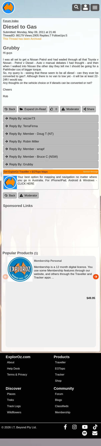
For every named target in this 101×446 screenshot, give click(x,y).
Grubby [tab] (19, 164)
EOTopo (60, 368)
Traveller (60, 362)
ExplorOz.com (18, 357)
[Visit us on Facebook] (65, 427)
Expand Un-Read (33, 109)
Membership (62, 412)
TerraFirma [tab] (21, 126)
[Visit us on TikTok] (95, 427)
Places (11, 394)
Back (10, 109)
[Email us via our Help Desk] (94, 434)
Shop (58, 380)
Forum (59, 394)
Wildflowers (14, 412)
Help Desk (13, 368)
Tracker (59, 374)
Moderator (70, 109)
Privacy (22, 374)
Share (89, 109)
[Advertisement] (52, 228)
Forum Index (11, 21)
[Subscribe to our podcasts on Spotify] (84, 434)
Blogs (58, 400)
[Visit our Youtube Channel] (85, 427)
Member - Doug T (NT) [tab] (29, 133)
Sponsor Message (90, 172)
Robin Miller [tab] (22, 141)
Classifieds (61, 406)
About (10, 362)
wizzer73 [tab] (20, 118)
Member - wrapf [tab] (24, 149)
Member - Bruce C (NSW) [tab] (31, 156)
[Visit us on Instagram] (74, 427)
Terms (11, 374)
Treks (10, 400)
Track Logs (14, 406)
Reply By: (15, 118)
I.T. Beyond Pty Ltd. (24, 427)
